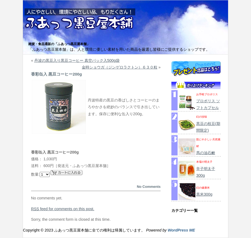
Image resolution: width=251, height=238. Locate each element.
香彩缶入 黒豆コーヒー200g (56, 74)
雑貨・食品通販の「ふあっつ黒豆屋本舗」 (59, 44)
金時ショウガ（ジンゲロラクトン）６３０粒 (119, 67)
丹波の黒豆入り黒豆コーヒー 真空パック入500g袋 (77, 60)
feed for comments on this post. (62, 209)
